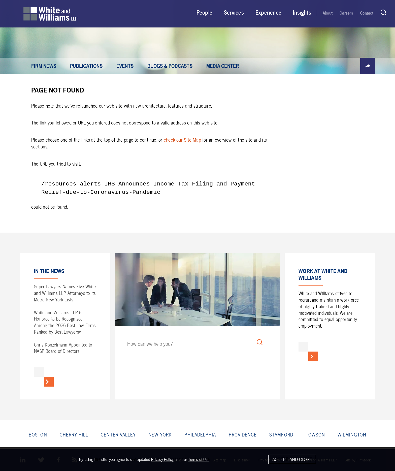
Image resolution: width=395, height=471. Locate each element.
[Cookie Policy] (197, 459)
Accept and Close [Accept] (292, 460)
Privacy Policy (162, 459)
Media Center (222, 66)
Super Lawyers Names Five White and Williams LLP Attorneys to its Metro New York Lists (65, 293)
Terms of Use (198, 459)
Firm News (43, 66)
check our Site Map (182, 140)
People (204, 12)
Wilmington (352, 434)
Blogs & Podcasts (169, 66)
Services (234, 12)
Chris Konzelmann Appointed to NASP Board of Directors (63, 348)
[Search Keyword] (195, 344)
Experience (268, 12)
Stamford (281, 434)
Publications (86, 66)
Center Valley (118, 434)
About (328, 12)
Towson (315, 434)
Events (125, 66)
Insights (302, 12)
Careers (346, 12)
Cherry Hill (74, 434)
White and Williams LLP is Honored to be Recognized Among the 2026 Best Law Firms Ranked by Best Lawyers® (65, 322)
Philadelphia (200, 434)
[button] (367, 66)
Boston (38, 434)
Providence (243, 434)
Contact (367, 12)
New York (160, 434)
